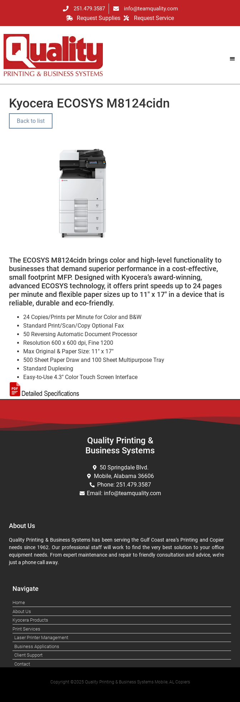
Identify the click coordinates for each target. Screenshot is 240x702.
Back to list (31, 121)
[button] (232, 58)
